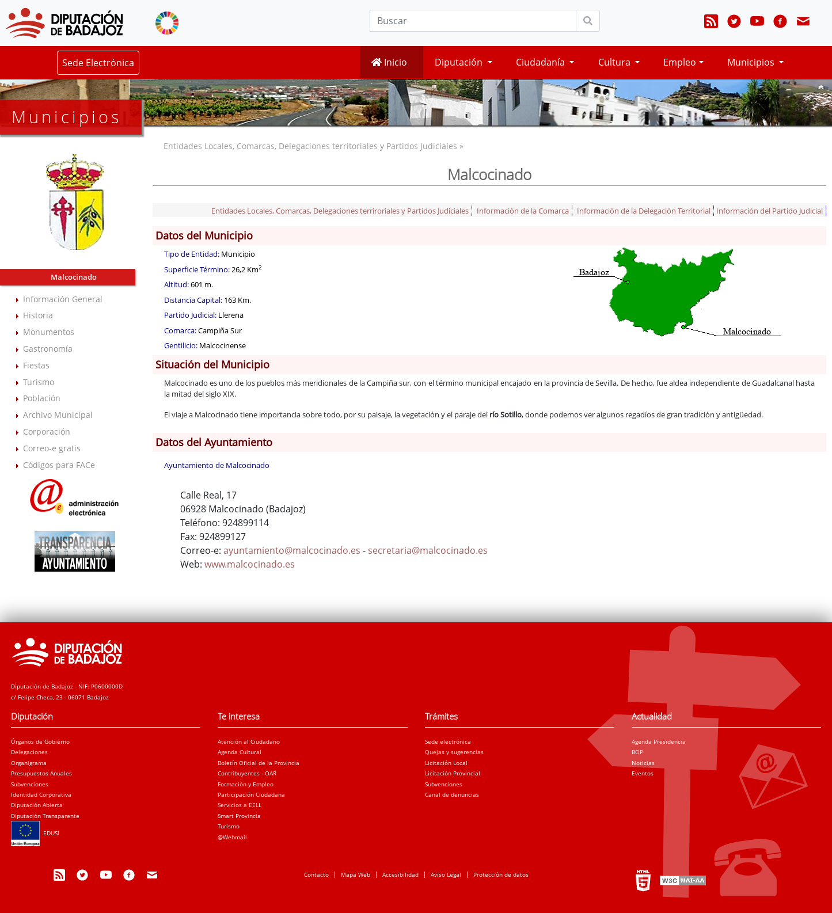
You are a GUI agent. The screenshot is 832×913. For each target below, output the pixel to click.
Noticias (643, 763)
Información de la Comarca (523, 211)
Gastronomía (48, 348)
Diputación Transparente (45, 816)
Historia (38, 315)
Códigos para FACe (59, 464)
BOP (637, 752)
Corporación (46, 431)
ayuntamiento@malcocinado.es (291, 550)
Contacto (316, 874)
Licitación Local (446, 763)
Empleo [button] (679, 62)
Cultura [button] (615, 62)
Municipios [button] (752, 62)
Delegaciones (29, 752)
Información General (62, 299)
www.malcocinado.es (249, 564)
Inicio (389, 62)
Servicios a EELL (239, 805)
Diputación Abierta (37, 805)
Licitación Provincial (452, 773)
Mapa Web (355, 874)
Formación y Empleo (245, 784)
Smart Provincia (239, 816)
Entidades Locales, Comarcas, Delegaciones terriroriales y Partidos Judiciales (340, 211)
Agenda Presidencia (659, 741)
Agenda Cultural (239, 752)
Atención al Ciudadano (249, 741)
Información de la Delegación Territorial (644, 211)
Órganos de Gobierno (40, 741)
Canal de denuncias (452, 794)
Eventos (643, 773)
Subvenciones (29, 784)
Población (41, 398)
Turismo (38, 381)
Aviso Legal (446, 874)
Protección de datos (501, 874)
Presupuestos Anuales (41, 773)
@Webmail (232, 837)
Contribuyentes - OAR (247, 773)
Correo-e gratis (52, 448)
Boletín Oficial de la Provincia (258, 763)
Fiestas (36, 365)
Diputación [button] (460, 62)
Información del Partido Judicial (769, 211)
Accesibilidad (400, 874)
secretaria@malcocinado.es (428, 550)
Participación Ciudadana (251, 794)
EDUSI (35, 833)
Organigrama (29, 763)
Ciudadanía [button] (541, 62)
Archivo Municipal (58, 414)
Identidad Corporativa (41, 794)
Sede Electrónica (98, 62)
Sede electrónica (448, 741)
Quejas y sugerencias (454, 752)
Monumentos (48, 331)
